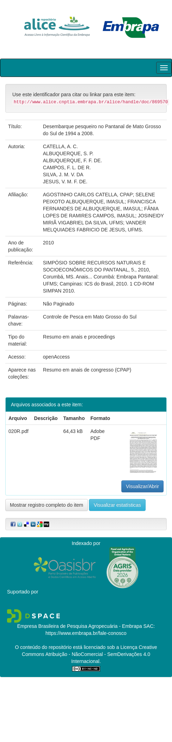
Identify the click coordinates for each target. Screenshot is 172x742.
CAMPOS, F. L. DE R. (67, 167)
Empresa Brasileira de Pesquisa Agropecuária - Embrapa (79, 626)
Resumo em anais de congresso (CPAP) (87, 370)
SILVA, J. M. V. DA (63, 174)
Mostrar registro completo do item (46, 505)
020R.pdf (18, 431)
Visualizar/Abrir (142, 486)
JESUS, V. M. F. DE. (65, 181)
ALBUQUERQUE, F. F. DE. (72, 160)
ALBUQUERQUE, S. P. (68, 153)
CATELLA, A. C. (60, 146)
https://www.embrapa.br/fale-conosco (85, 633)
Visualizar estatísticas (117, 505)
